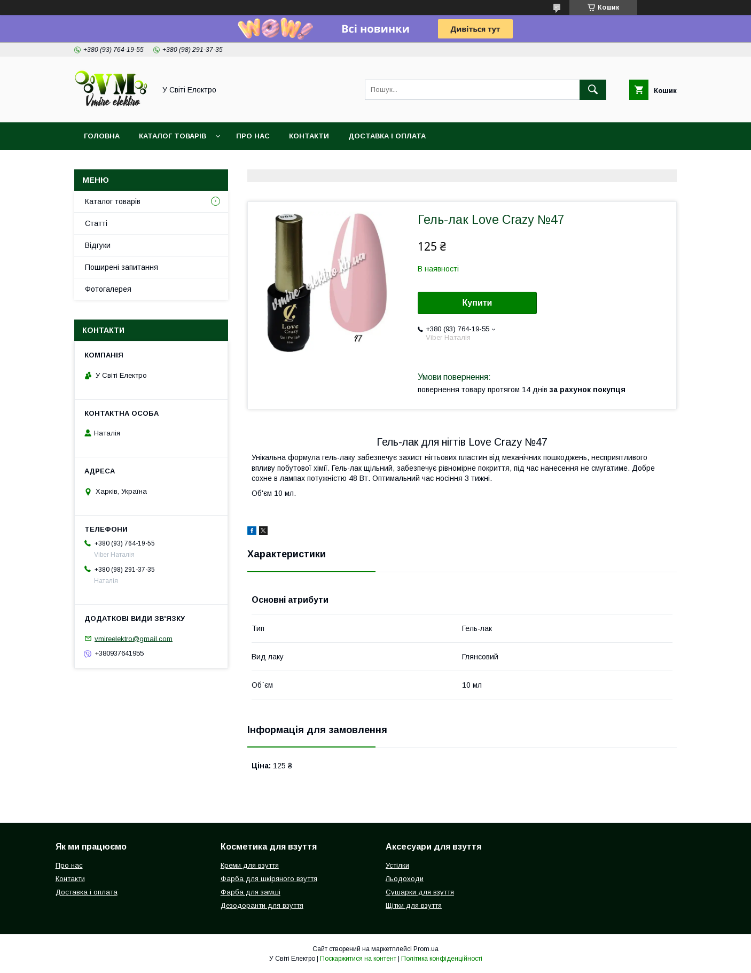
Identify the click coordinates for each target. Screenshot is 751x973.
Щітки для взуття (414, 905)
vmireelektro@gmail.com (134, 638)
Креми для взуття (250, 865)
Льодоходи (405, 879)
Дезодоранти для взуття (262, 905)
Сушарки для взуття (420, 892)
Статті (96, 223)
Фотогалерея (108, 289)
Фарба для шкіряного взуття (269, 879)
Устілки (397, 865)
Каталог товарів (172, 136)
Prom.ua (426, 949)
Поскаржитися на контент (358, 958)
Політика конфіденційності (441, 958)
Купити (477, 302)
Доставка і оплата (387, 136)
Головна (102, 136)
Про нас (253, 136)
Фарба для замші (250, 892)
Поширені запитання (121, 267)
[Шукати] (593, 90)
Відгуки (98, 245)
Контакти (309, 136)
